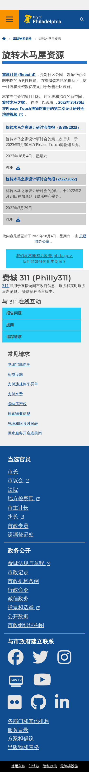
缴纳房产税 (17, 403)
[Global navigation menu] (9, 19)
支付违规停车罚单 (23, 384)
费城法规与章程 (27, 563)
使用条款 (18, 766)
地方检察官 (21, 498)
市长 (13, 471)
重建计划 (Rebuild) (19, 74)
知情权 (34, 766)
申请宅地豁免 (19, 364)
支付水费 (15, 393)
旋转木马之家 (14, 102)
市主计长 (18, 507)
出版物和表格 (22, 39)
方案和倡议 (21, 738)
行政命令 (18, 589)
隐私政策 (50, 766)
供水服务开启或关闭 (25, 433)
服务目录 (18, 729)
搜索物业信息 (19, 413)
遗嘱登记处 (21, 534)
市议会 (16, 480)
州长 (13, 516)
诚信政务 (18, 598)
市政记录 (18, 572)
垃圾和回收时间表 (23, 423)
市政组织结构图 (26, 625)
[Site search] (82, 19)
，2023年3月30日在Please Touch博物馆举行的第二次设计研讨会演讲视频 (43, 108)
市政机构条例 (23, 580)
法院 (13, 489)
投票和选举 (21, 607)
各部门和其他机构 (28, 721)
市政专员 (18, 525)
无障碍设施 (69, 766)
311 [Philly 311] (5, 285)
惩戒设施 (15, 374)
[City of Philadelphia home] (44, 19)
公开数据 (18, 616)
